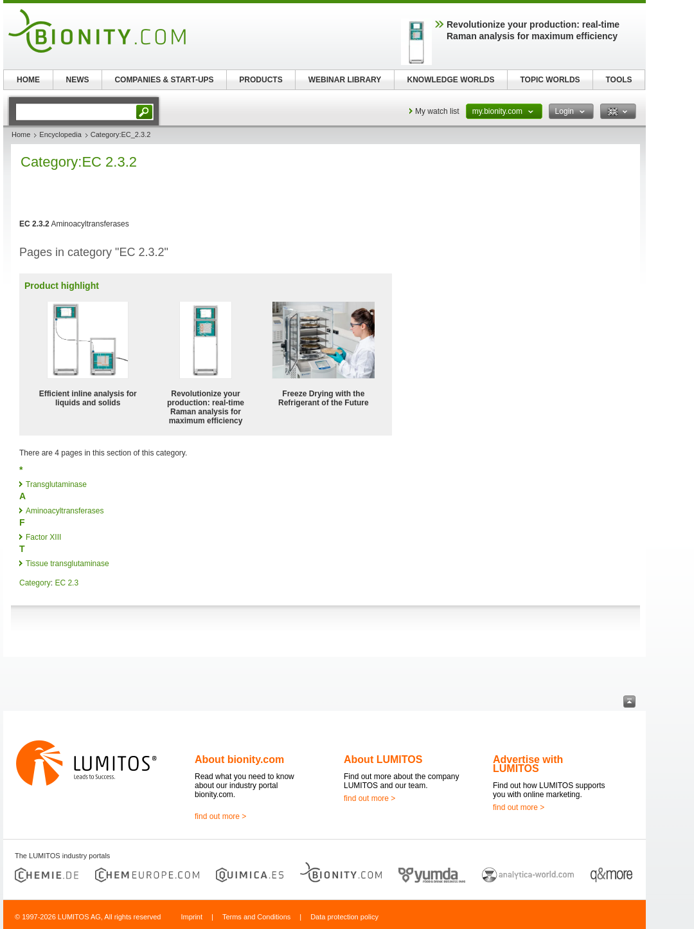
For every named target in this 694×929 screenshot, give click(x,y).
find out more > (220, 816)
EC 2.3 (66, 582)
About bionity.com (239, 759)
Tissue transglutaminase (67, 563)
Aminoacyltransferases (64, 510)
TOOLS (618, 79)
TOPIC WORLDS (550, 79)
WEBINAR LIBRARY (345, 79)
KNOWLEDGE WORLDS (451, 79)
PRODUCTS (260, 79)
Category (35, 582)
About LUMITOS (383, 759)
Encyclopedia (60, 134)
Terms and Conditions (256, 917)
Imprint (191, 917)
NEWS (77, 79)
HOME (28, 79)
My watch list (437, 111)
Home (21, 134)
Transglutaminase (56, 484)
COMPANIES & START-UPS (163, 79)
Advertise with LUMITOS (528, 764)
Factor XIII (43, 537)
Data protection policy (344, 917)
